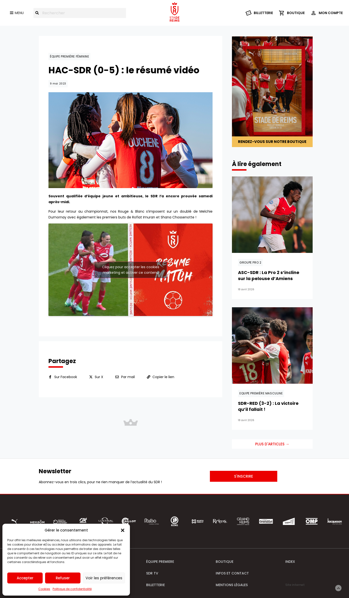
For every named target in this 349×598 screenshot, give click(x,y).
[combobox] (79, 13)
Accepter (25, 578)
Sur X (99, 376)
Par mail (128, 376)
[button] (122, 530)
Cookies (44, 589)
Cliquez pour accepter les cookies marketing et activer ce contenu (130, 270)
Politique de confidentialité (72, 589)
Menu (19, 12)
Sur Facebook (65, 376)
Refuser (63, 578)
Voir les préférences (104, 578)
